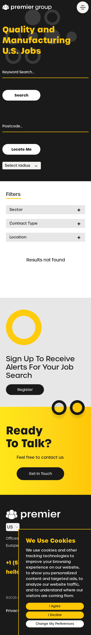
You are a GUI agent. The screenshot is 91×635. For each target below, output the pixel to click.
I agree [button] (55, 606)
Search (21, 95)
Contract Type (24, 223)
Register (25, 389)
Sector (16, 209)
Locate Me (21, 149)
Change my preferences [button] (55, 624)
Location (18, 237)
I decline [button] (55, 615)
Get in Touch (40, 473)
